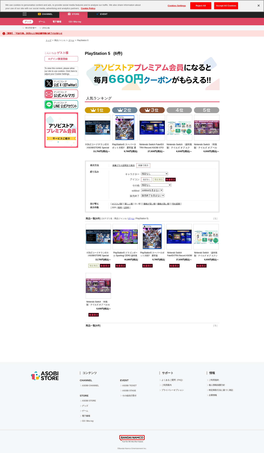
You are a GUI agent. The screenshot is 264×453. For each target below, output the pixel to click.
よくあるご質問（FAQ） (172, 380)
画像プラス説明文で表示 (123, 165)
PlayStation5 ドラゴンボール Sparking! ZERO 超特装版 (125, 256)
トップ (48, 40)
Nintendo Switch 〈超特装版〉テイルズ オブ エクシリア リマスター (206, 256)
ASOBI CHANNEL (90, 385)
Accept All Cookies (226, 5)
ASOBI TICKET (129, 385)
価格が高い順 (163, 204)
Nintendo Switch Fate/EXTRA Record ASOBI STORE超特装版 (179, 256)
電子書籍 (57, 21)
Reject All (201, 5)
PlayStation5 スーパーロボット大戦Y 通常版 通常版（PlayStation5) (124, 147)
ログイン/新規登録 (58, 58)
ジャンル (46, 28)
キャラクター (30, 28)
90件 (120, 207)
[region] (132, 6)
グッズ (28, 21)
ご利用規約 (214, 380)
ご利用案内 (166, 385)
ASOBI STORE (89, 401)
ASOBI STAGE (129, 390)
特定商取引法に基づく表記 (221, 390)
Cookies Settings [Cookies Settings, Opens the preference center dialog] (177, 5)
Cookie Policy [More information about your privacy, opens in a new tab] (88, 8)
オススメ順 (117, 204)
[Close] (258, 5)
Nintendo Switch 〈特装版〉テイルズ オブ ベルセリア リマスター (98, 305)
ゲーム (42, 21)
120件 (126, 207)
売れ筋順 (176, 204)
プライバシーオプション (172, 390)
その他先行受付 (129, 395)
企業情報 (213, 395)
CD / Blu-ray (75, 21)
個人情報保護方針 (217, 385)
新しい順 (129, 204)
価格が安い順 (149, 204)
